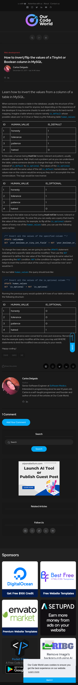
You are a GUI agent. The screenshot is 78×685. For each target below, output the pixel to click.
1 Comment (9, 414)
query (14, 355)
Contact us (54, 3)
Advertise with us (35, 3)
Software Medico (58, 385)
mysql (6, 355)
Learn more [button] (33, 672)
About (46, 3)
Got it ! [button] (49, 680)
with (22, 3)
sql (22, 355)
